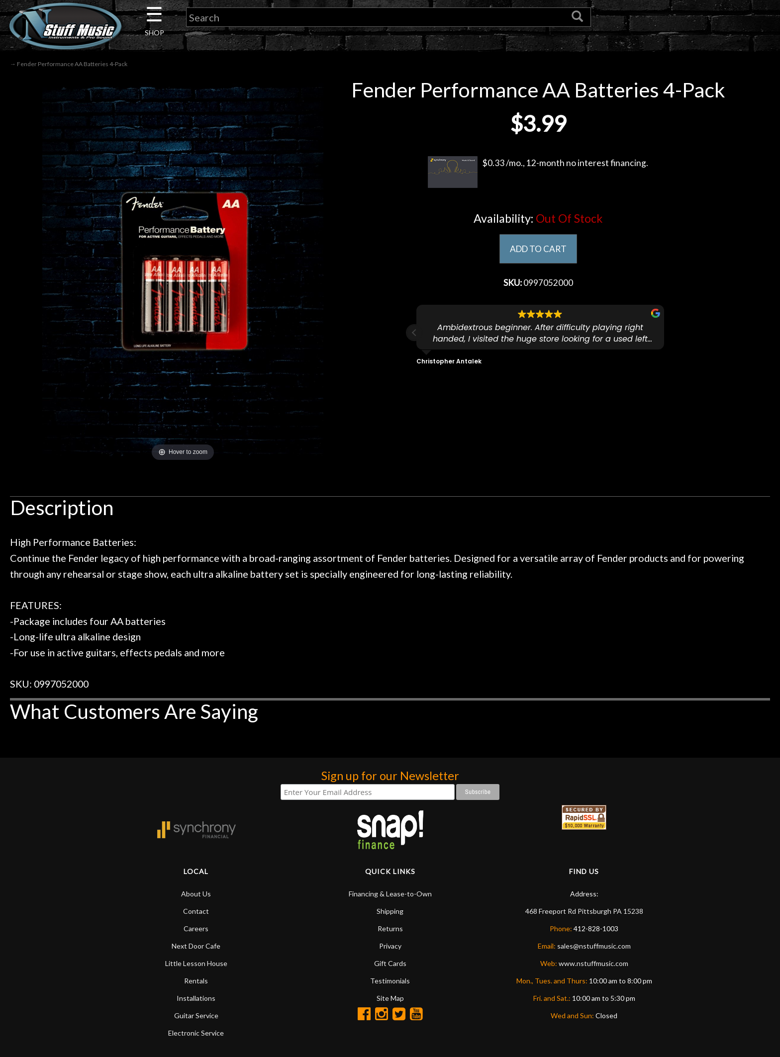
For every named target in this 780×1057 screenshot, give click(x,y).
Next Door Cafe (196, 946)
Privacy (390, 946)
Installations (196, 998)
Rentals (196, 980)
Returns (390, 928)
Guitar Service (196, 1015)
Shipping (390, 911)
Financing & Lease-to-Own (390, 893)
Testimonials (390, 980)
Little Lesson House (196, 963)
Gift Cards (390, 963)
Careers (196, 928)
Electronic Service (196, 1033)
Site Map (390, 998)
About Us (196, 893)
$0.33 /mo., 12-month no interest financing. (538, 172)
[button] (414, 333)
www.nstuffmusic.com (593, 963)
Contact (196, 911)
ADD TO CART (538, 249)
